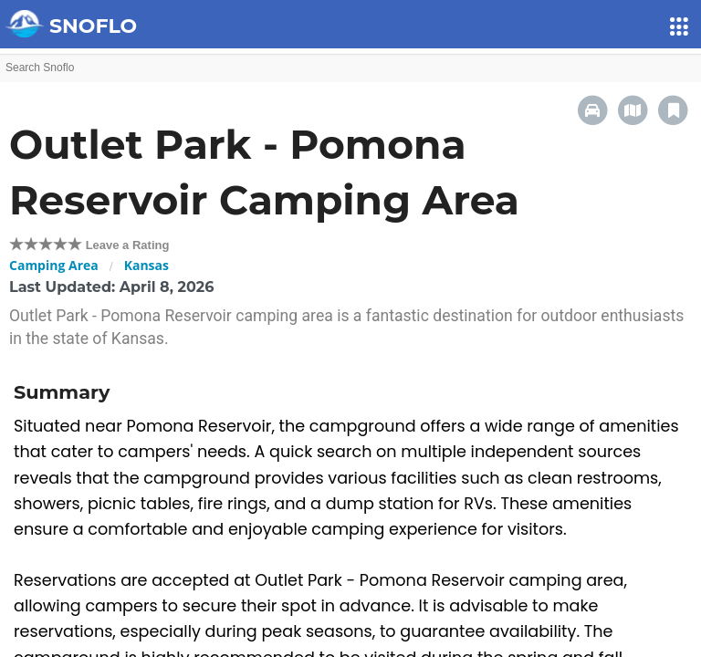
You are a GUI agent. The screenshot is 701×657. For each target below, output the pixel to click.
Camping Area (54, 265)
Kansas (146, 265)
